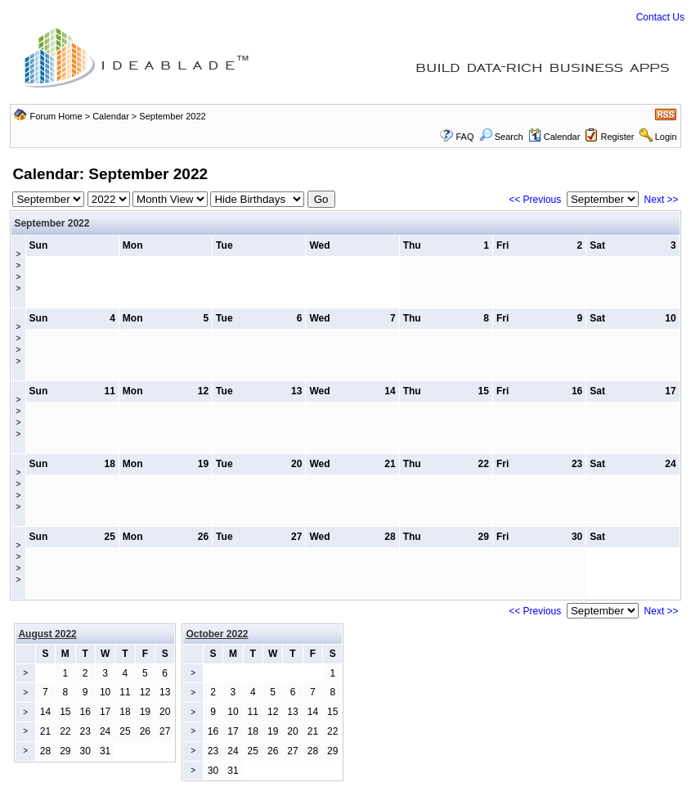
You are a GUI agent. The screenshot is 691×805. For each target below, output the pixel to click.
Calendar (110, 116)
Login (666, 137)
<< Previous (535, 199)
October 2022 (217, 634)
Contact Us (660, 17)
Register (618, 137)
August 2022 (47, 634)
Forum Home (55, 116)
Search (501, 137)
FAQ (464, 137)
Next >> (661, 199)
